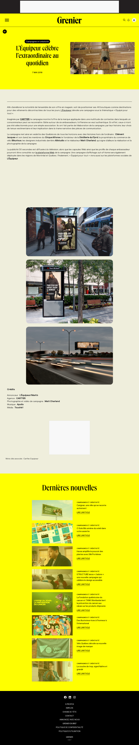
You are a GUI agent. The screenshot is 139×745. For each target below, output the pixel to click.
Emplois (69, 708)
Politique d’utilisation (69, 731)
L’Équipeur (66, 110)
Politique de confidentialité (69, 727)
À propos (69, 704)
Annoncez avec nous (70, 719)
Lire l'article (83, 512)
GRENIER (69, 737)
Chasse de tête (69, 712)
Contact (69, 716)
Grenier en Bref (70, 723)
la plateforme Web (44, 152)
